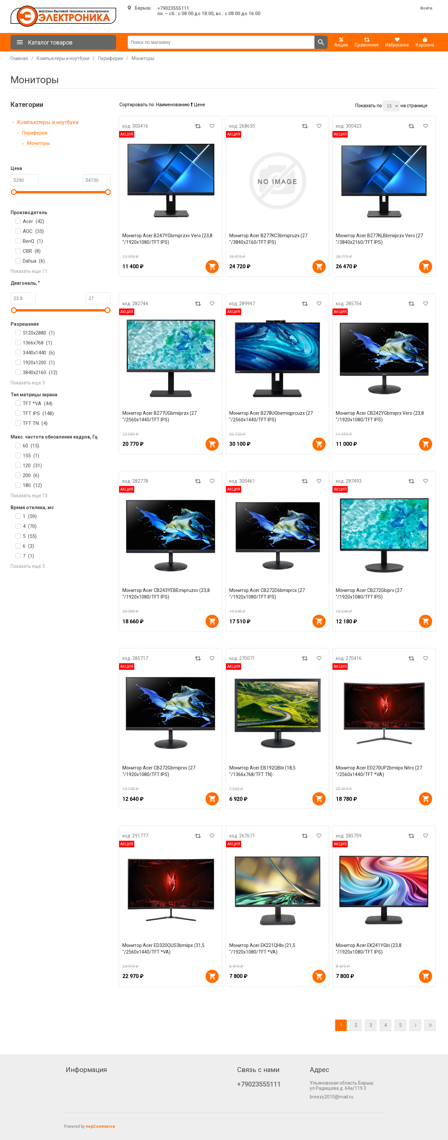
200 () (31, 475)
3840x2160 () (40, 372)
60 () (31, 446)
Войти (426, 8)
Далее (415, 1025)
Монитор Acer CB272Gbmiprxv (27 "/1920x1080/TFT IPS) (158, 771)
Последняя (430, 1025)
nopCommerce (100, 1126)
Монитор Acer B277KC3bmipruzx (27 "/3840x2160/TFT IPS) (268, 239)
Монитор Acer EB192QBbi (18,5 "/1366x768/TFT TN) (262, 771)
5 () (30, 536)
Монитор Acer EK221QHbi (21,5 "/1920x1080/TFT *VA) (262, 949)
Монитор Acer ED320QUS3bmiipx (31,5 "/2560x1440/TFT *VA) (163, 949)
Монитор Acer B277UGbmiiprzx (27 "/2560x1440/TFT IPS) (159, 416)
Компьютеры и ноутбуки (48, 122)
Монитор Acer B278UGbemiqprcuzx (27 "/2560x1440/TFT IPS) (271, 416)
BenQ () (33, 241)
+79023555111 (173, 8)
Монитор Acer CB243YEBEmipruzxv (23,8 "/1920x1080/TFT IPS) (166, 594)
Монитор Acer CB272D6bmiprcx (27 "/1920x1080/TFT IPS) (267, 594)
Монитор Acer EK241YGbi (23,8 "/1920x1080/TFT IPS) (368, 949)
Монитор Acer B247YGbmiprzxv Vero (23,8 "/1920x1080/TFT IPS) (167, 239)
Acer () (33, 221)
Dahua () (34, 261)
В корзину (212, 267)
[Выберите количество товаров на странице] (391, 106)
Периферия (34, 133)
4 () (30, 526)
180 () (32, 485)
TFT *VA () (37, 404)
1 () (30, 516)
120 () (32, 466)
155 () (31, 456)
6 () (28, 546)
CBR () (32, 251)
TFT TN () (35, 423)
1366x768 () (37, 343)
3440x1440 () (39, 353)
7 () (28, 556)
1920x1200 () (39, 363)
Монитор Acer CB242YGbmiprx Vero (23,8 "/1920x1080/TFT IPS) (380, 416)
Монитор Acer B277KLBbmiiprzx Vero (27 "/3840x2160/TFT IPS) (379, 239)
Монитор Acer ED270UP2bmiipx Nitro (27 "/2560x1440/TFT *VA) (379, 771)
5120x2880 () (39, 333)
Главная (19, 58)
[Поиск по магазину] (221, 42)
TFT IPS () (38, 413)
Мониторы (38, 143)
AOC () (33, 231)
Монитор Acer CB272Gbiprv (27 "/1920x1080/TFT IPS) (369, 594)
